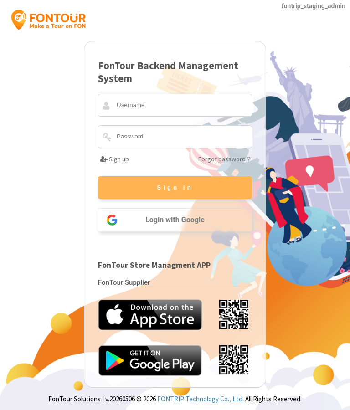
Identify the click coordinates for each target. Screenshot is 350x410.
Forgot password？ (225, 159)
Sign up (114, 159)
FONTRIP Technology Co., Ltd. (200, 399)
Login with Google (151, 220)
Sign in (175, 187)
